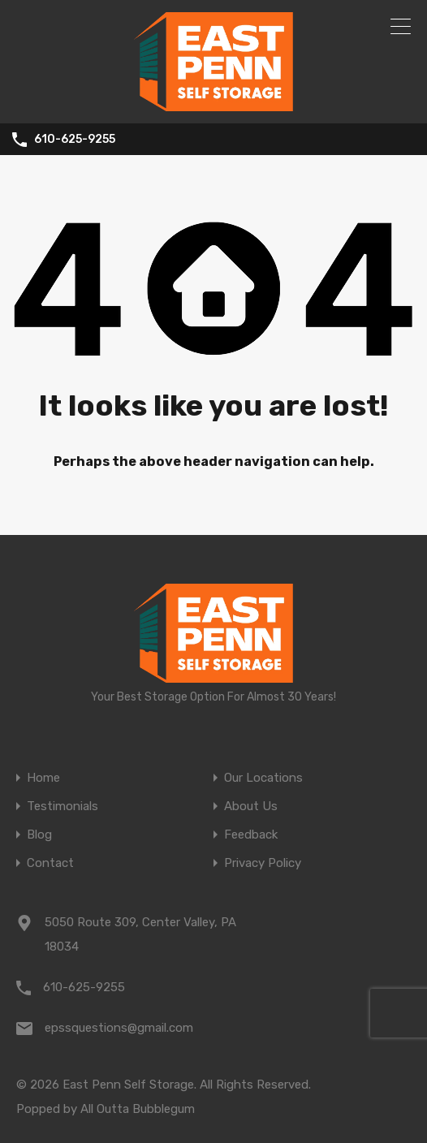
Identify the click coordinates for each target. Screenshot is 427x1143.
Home (43, 778)
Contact (50, 863)
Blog (39, 835)
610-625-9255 (74, 139)
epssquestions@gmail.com (119, 1027)
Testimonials (62, 806)
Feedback (251, 835)
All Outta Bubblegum (137, 1109)
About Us (251, 806)
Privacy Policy (262, 863)
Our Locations (263, 778)
